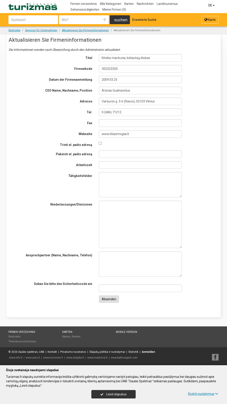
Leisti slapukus (113, 394)
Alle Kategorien (110, 4)
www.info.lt (15, 357)
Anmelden (148, 351)
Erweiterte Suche (144, 20)
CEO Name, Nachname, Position (68, 90)
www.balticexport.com (124, 357)
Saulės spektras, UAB (31, 351)
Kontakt (52, 351)
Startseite (14, 336)
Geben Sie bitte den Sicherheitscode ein (63, 284)
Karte (210, 20)
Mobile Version (126, 331)
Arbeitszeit (84, 165)
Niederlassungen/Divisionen (71, 204)
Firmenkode (83, 69)
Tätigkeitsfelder (80, 176)
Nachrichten (145, 4)
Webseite (85, 134)
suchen (120, 20)
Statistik (133, 351)
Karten (129, 4)
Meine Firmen (114, 9)
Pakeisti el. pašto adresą (74, 154)
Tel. (89, 112)
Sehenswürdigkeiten (84, 9)
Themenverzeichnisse (22, 341)
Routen (76, 336)
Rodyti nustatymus (203, 394)
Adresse (86, 101)
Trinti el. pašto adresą (76, 145)
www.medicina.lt (97, 357)
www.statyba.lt (75, 357)
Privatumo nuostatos (73, 351)
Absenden (109, 299)
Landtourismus (167, 4)
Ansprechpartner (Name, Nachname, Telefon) (59, 255)
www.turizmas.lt (53, 357)
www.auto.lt (33, 357)
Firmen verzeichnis (83, 4)
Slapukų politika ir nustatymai (107, 351)
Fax (89, 123)
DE (211, 5)
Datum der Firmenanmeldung (70, 79)
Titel (88, 58)
